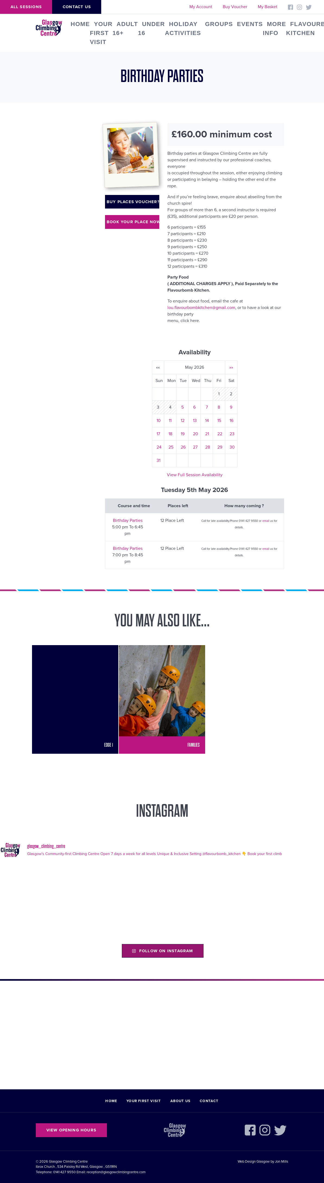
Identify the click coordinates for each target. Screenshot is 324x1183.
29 (219, 447)
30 (232, 447)
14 (207, 420)
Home (80, 24)
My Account (200, 7)
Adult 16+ (125, 28)
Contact (209, 1101)
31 (158, 460)
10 (158, 420)
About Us (180, 1101)
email (265, 521)
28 (207, 447)
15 (219, 420)
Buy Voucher (235, 7)
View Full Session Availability (195, 475)
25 (170, 447)
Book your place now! (133, 221)
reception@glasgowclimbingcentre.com (116, 1172)
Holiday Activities (183, 28)
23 (232, 434)
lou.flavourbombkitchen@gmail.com (201, 307)
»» (231, 367)
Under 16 (151, 28)
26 (183, 447)
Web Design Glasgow (254, 1161)
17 (158, 434)
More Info (274, 28)
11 (170, 420)
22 (219, 434)
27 (195, 447)
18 (170, 434)
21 (207, 434)
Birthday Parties (127, 520)
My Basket (267, 7)
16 (231, 420)
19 (183, 434)
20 (195, 434)
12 (183, 420)
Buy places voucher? (133, 201)
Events (250, 24)
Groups (219, 24)
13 (195, 420)
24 (159, 447)
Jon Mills (281, 1161)
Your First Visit (101, 33)
